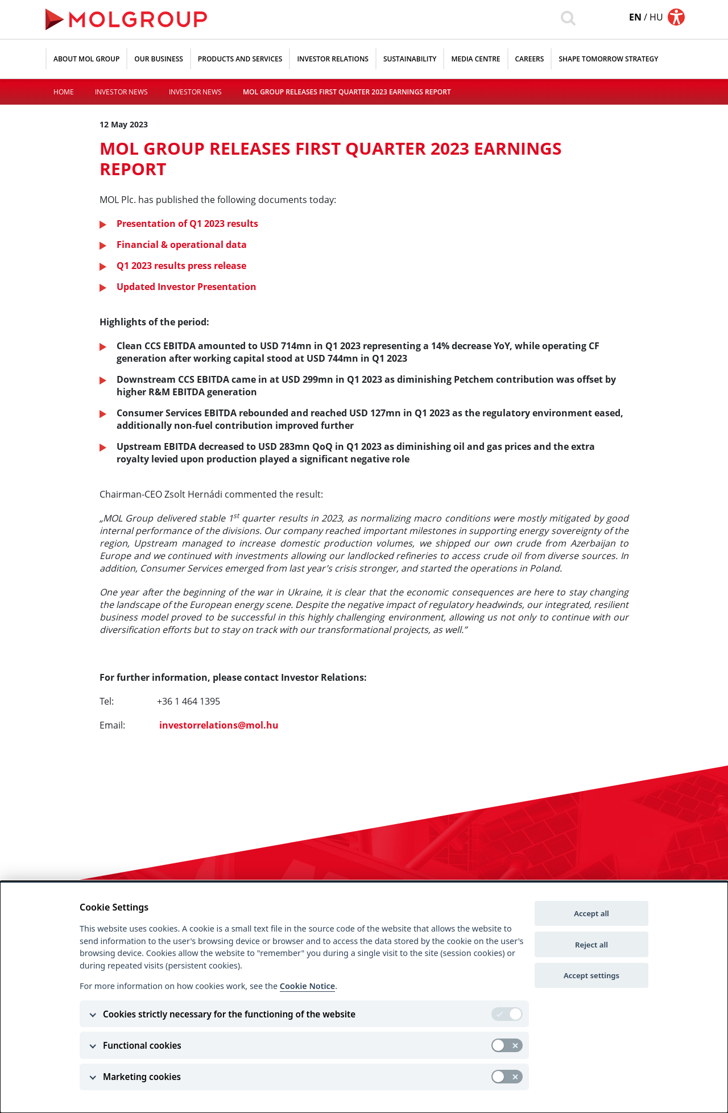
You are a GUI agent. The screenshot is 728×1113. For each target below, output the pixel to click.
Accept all (591, 913)
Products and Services (240, 59)
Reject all (591, 945)
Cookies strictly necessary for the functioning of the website (229, 1014)
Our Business (158, 59)
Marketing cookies (142, 1076)
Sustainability (409, 59)
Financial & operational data (182, 244)
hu (656, 17)
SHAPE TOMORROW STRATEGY (608, 59)
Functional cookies (142, 1045)
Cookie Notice (307, 985)
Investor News (121, 92)
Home (63, 92)
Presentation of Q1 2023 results (187, 223)
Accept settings (591, 975)
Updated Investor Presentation (187, 286)
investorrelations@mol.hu (219, 725)
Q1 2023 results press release (181, 265)
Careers (529, 59)
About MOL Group (86, 59)
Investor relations (333, 59)
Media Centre (475, 59)
